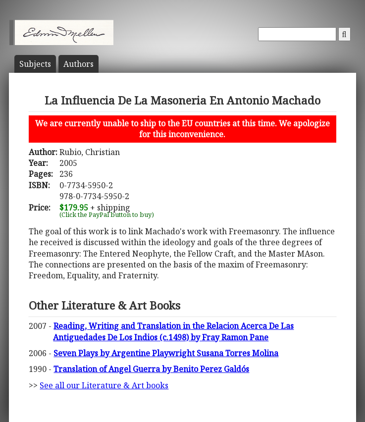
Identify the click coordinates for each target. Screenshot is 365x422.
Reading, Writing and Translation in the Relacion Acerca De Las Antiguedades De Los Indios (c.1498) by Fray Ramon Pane (173, 331)
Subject (35, 64)
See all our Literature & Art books (104, 385)
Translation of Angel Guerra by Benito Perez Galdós (151, 369)
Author (78, 64)
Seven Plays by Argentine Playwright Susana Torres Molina (165, 353)
